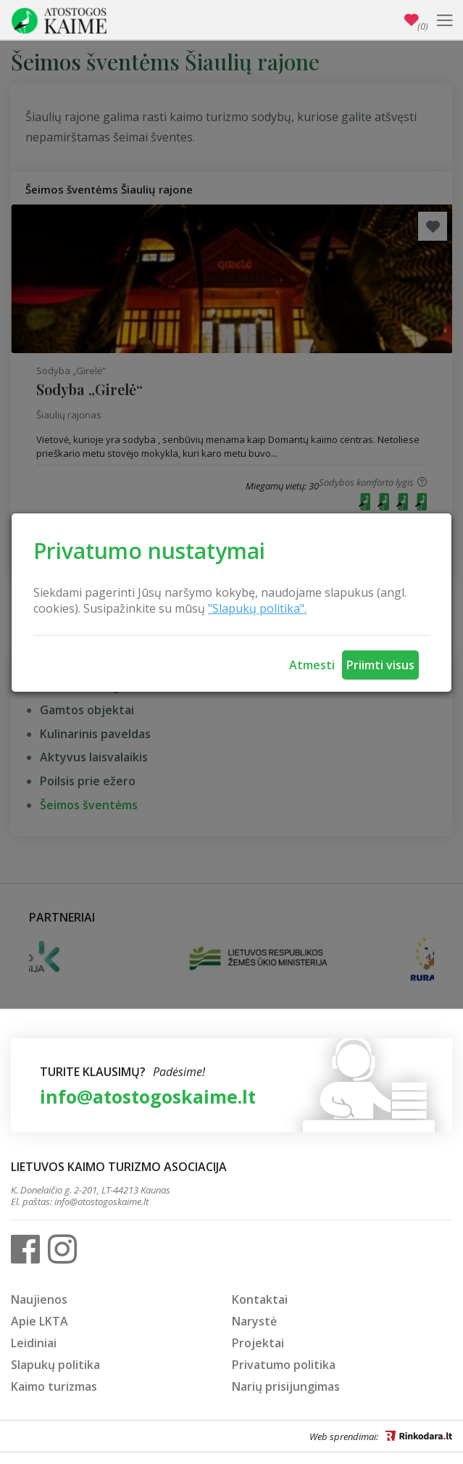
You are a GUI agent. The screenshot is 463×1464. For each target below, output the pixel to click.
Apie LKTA (39, 1321)
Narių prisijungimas (286, 1386)
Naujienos (39, 1299)
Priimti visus (380, 665)
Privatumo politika (283, 1365)
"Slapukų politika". (257, 608)
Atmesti (312, 665)
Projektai (258, 1343)
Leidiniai (34, 1343)
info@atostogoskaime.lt (148, 1096)
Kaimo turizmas (54, 1386)
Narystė (254, 1321)
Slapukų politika (55, 1365)
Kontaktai (260, 1299)
